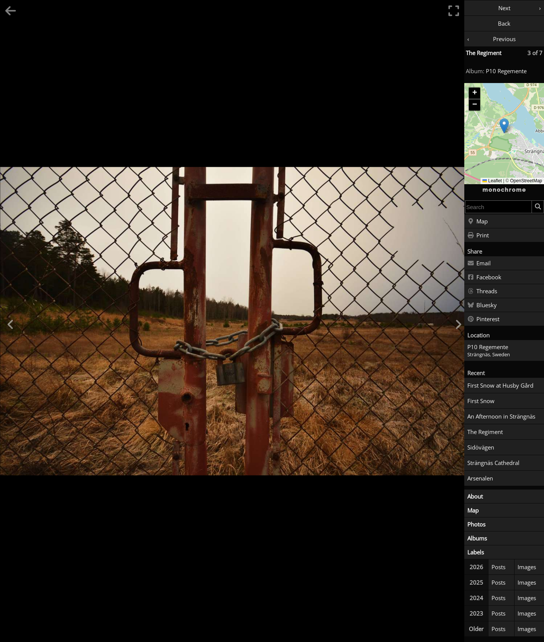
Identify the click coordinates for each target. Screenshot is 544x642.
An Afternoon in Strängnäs (501, 416)
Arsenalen (480, 478)
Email (479, 263)
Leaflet (492, 180)
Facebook (484, 277)
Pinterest (483, 319)
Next (504, 8)
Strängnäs (478, 354)
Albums (477, 538)
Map (477, 221)
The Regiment (483, 53)
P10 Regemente (506, 71)
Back (504, 23)
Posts (498, 567)
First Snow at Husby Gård (500, 385)
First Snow (481, 401)
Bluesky (482, 305)
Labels (475, 552)
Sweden (501, 354)
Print (478, 235)
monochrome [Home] (504, 189)
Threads (482, 291)
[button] (504, 126)
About (475, 496)
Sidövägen (480, 447)
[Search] (538, 207)
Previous (504, 39)
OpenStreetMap (526, 180)
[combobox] (498, 207)
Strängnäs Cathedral (493, 462)
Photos (476, 524)
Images (527, 567)
